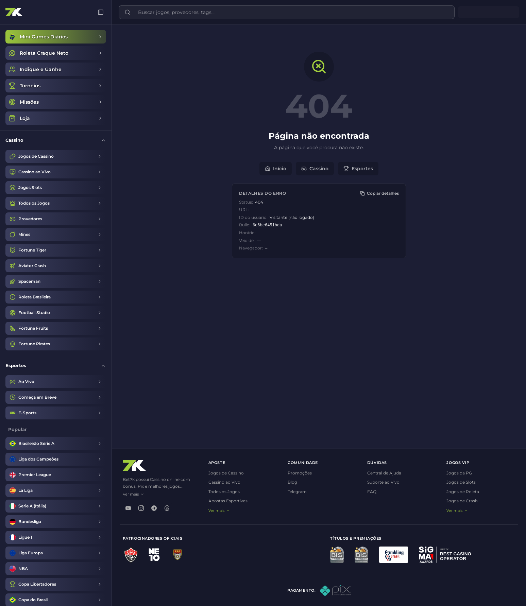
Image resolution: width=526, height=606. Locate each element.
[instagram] (138, 508)
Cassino (313, 169)
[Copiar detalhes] (378, 193)
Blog (290, 482)
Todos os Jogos (221, 491)
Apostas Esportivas (224, 500)
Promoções (298, 472)
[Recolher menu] (97, 12)
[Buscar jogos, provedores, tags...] (290, 12)
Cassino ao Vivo (221, 482)
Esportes (357, 169)
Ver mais (130, 494)
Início (274, 169)
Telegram (295, 491)
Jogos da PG (458, 472)
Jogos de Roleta (462, 491)
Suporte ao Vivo (382, 482)
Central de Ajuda (383, 472)
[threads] (163, 508)
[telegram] (151, 508)
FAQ (370, 491)
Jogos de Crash (461, 500)
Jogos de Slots (460, 482)
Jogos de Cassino (223, 472)
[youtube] (125, 508)
